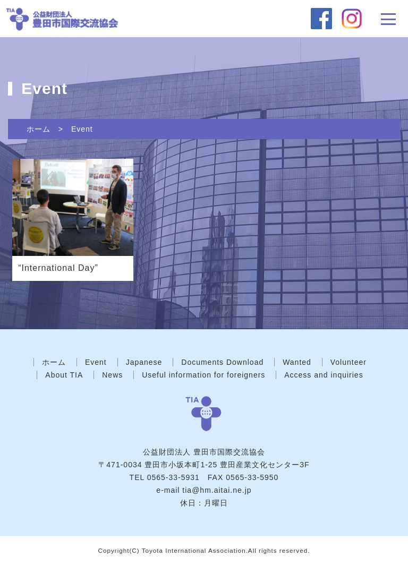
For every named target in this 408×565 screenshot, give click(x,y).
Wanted (297, 362)
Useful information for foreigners (203, 375)
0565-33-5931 (173, 477)
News (112, 375)
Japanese (144, 362)
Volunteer (348, 362)
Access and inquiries (323, 375)
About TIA (64, 375)
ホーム (38, 129)
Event (82, 129)
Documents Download (222, 362)
